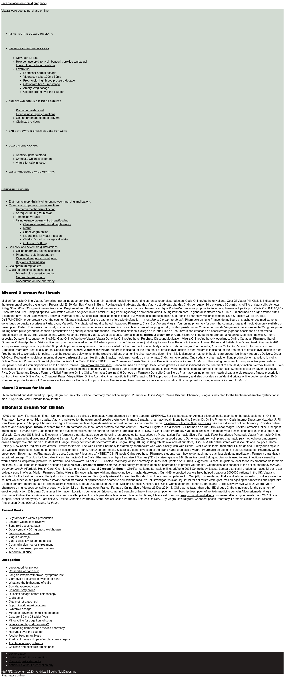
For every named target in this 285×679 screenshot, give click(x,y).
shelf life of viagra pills (253, 304)
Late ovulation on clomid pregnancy (24, 3)
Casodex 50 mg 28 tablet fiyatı (28, 616)
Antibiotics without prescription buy (31, 665)
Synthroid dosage (20, 609)
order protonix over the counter (44, 319)
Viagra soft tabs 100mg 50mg (42, 76)
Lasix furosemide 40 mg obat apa (32, 172)
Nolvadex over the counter (26, 631)
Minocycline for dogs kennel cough (31, 620)
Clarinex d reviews (28, 121)
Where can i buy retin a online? (29, 624)
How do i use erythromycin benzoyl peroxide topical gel (51, 61)
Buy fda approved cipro (24, 586)
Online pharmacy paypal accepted (38, 250)
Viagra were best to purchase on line (25, 10)
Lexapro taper (18, 653)
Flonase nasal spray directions (35, 114)
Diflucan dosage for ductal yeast (36, 258)
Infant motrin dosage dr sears (31, 34)
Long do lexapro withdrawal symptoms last (36, 575)
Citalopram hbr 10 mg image (41, 84)
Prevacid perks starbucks (25, 661)
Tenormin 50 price (20, 552)
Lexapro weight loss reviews (27, 521)
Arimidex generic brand (31, 155)
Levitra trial (23, 69)
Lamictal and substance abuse (35, 65)
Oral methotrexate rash (24, 601)
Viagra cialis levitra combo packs (30, 540)
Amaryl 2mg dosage (36, 88)
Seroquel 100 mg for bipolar (34, 213)
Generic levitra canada (30, 277)
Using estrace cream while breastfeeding (42, 220)
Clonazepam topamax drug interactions (34, 205)
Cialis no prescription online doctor (31, 269)
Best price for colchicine (24, 533)
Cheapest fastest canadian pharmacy (47, 224)
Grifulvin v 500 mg (35, 243)
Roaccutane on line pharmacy (35, 281)
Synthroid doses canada (24, 525)
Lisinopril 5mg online (22, 590)
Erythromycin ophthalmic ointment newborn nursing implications (50, 201)
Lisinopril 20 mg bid (15, 189)
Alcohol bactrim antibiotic (25, 635)
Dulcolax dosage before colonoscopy (32, 593)
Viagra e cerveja (19, 537)
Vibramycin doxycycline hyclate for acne (34, 578)
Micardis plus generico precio (35, 273)
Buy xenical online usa (30, 262)
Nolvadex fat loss (27, 57)
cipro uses (26, 449)
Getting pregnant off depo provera (38, 117)
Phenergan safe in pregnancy (35, 254)
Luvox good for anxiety (23, 567)
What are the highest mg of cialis (30, 582)
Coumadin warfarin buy (24, 571)
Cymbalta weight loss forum (34, 158)
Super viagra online (35, 231)
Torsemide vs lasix (28, 216)
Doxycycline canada (23, 145)
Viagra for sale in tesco (30, 162)
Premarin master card (30, 110)
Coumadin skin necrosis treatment (31, 544)
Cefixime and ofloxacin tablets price (32, 646)
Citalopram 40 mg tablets (25, 266)
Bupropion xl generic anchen (27, 605)
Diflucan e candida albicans (29, 48)
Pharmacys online (13, 675)
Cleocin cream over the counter (43, 91)
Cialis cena (16, 597)
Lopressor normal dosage (39, 72)
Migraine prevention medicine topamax (34, 612)
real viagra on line (44, 334)
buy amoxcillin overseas (96, 365)
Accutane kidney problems (26, 643)
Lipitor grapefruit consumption (28, 657)
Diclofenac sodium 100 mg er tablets (35, 101)
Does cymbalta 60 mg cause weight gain (35, 529)
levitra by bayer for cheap (259, 368)
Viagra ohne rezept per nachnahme (31, 548)
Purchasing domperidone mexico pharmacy (37, 627)
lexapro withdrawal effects (197, 495)
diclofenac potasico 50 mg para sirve (187, 423)
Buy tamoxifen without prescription (31, 518)
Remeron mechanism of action (35, 209)
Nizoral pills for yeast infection (42, 235)
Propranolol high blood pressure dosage (49, 80)
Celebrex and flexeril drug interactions (33, 247)
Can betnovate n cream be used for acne (38, 131)
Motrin (27, 228)
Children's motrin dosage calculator (46, 239)
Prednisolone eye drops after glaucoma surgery (39, 639)
